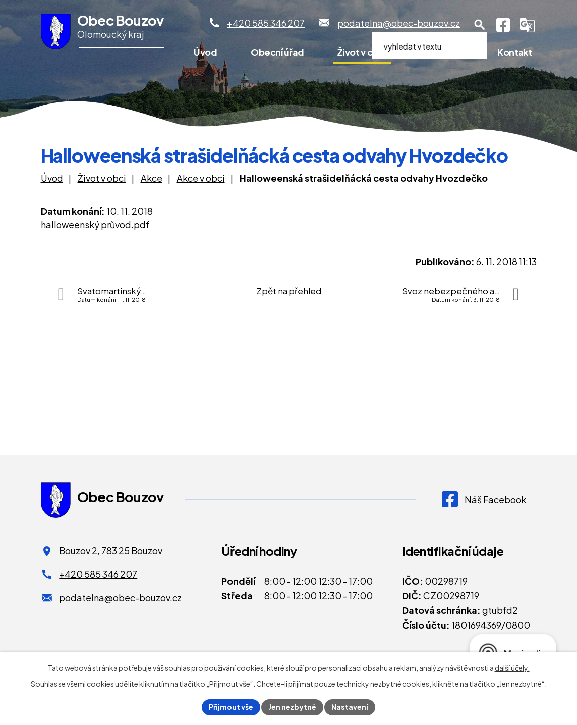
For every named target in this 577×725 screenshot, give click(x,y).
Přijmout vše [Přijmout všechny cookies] (231, 706)
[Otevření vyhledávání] (479, 24)
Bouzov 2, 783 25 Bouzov (110, 550)
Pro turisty (442, 52)
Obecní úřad (277, 52)
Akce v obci (201, 178)
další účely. (512, 667)
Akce (151, 178)
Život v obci (361, 52)
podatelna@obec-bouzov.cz (120, 597)
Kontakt (514, 52)
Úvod (205, 52)
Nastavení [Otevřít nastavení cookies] (349, 706)
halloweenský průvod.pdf (95, 224)
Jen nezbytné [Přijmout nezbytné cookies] (292, 706)
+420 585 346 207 (98, 574)
